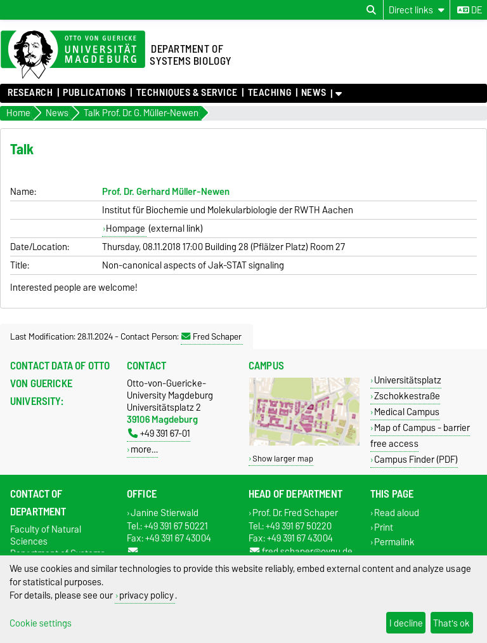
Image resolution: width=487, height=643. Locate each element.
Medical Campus (406, 412)
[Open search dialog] (371, 10)
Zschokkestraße (407, 396)
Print (383, 527)
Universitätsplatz (407, 380)
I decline (406, 623)
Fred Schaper (211, 336)
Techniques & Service (187, 92)
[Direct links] (417, 10)
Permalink (394, 542)
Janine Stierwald (164, 512)
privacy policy (146, 595)
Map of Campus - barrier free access (420, 435)
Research (30, 92)
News (313, 92)
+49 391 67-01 (159, 433)
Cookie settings (41, 623)
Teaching (269, 92)
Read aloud (396, 512)
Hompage (125, 228)
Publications (94, 92)
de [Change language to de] (469, 10)
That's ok (451, 623)
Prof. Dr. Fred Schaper (295, 512)
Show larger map (282, 458)
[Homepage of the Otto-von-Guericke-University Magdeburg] (73, 55)
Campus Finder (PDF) (416, 459)
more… (144, 449)
